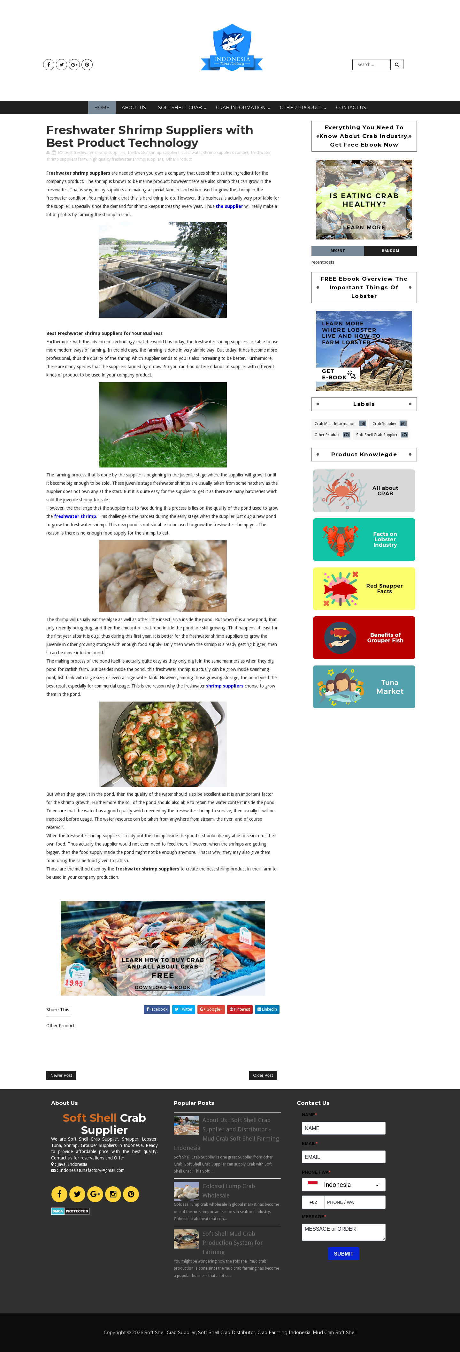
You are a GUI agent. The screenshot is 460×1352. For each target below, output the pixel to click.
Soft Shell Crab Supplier (377, 434)
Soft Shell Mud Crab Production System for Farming (233, 1243)
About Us (134, 107)
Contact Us (351, 107)
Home (102, 107)
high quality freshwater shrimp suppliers (126, 159)
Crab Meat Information (335, 423)
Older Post (263, 1075)
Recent (338, 251)
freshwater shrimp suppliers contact (215, 152)
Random (390, 251)
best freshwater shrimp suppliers (95, 152)
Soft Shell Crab (180, 107)
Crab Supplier (384, 423)
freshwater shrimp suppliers (154, 152)
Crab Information (241, 107)
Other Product (301, 107)
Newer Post (61, 1075)
